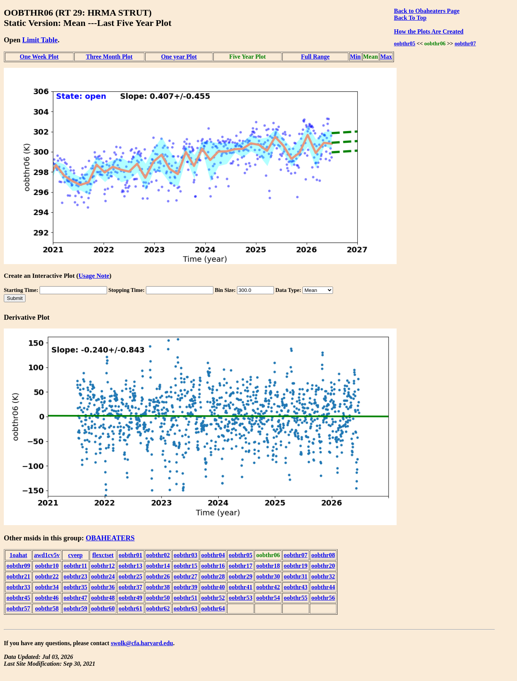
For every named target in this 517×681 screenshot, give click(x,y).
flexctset (103, 555)
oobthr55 (295, 597)
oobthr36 (103, 587)
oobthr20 (323, 565)
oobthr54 (268, 597)
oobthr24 (103, 576)
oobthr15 (185, 565)
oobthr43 (295, 587)
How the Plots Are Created (428, 31)
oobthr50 (158, 597)
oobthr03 (185, 555)
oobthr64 (213, 608)
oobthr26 (158, 576)
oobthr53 (240, 597)
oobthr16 (213, 565)
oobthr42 (268, 587)
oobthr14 (158, 565)
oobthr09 (18, 565)
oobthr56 (323, 597)
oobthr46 (47, 597)
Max (386, 56)
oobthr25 (130, 576)
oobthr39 (185, 587)
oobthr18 (268, 565)
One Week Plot (39, 56)
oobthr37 (130, 587)
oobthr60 (103, 608)
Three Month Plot (109, 56)
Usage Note (93, 275)
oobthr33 (18, 587)
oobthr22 (47, 576)
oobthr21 (18, 576)
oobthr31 (295, 576)
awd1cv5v (47, 555)
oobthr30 (268, 576)
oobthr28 (213, 576)
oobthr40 (213, 587)
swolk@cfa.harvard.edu (142, 643)
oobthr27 (185, 576)
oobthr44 (323, 587)
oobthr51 (185, 597)
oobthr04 (213, 555)
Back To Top (410, 17)
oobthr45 (18, 597)
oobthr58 (47, 608)
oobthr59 (75, 608)
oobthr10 (47, 565)
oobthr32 (323, 576)
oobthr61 (130, 608)
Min (355, 56)
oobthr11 (75, 565)
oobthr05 (404, 43)
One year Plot (179, 56)
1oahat (18, 555)
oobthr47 (75, 597)
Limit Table (40, 40)
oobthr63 (185, 608)
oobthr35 (75, 587)
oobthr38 (158, 587)
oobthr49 (130, 597)
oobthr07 (465, 43)
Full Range (315, 56)
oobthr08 (323, 555)
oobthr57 (18, 608)
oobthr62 (158, 608)
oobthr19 (295, 565)
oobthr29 (240, 576)
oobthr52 (213, 597)
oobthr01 (130, 555)
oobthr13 (130, 565)
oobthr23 (75, 576)
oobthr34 (47, 587)
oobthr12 (103, 565)
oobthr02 (158, 555)
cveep (75, 555)
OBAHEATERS (110, 538)
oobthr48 (103, 597)
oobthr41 (240, 587)
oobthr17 (240, 565)
